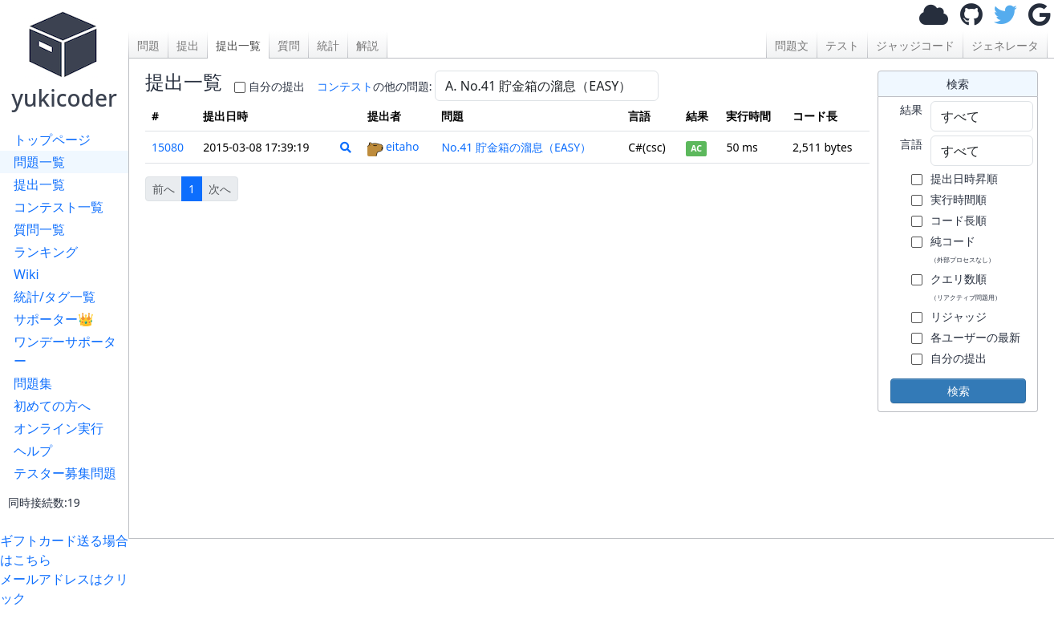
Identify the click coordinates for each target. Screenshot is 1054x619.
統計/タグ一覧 (54, 296)
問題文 (792, 45)
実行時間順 (958, 199)
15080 (168, 147)
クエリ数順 (965, 286)
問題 (148, 45)
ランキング (46, 252)
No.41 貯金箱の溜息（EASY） (516, 147)
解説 (367, 45)
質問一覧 (39, 229)
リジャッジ (958, 316)
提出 (187, 45)
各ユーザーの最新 (975, 337)
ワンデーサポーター (65, 351)
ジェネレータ (1005, 45)
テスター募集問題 (65, 473)
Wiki (26, 274)
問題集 (33, 383)
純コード (962, 248)
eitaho (393, 146)
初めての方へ (52, 406)
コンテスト (345, 86)
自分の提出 (277, 86)
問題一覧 (39, 162)
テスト (842, 45)
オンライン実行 (58, 428)
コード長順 (958, 220)
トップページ (52, 139)
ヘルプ (33, 450)
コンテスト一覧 (58, 207)
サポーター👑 (54, 319)
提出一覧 (39, 184)
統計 (328, 45)
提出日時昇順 (964, 178)
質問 (289, 45)
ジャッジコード (915, 45)
